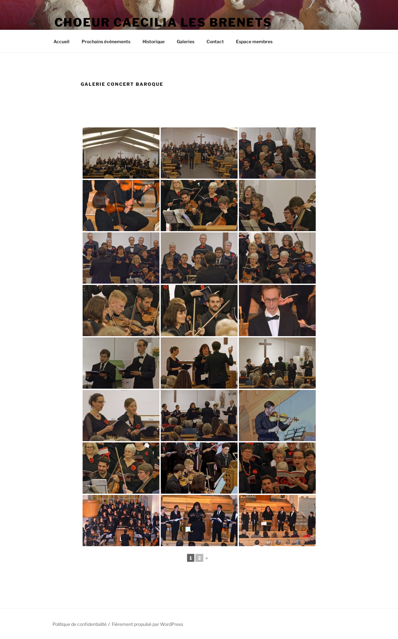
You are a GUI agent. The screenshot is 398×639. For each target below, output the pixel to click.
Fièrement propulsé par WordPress (147, 624)
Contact (215, 41)
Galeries (185, 41)
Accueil (61, 41)
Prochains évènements (106, 41)
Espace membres (254, 41)
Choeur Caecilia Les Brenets (163, 22)
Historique (153, 41)
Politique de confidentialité (80, 624)
